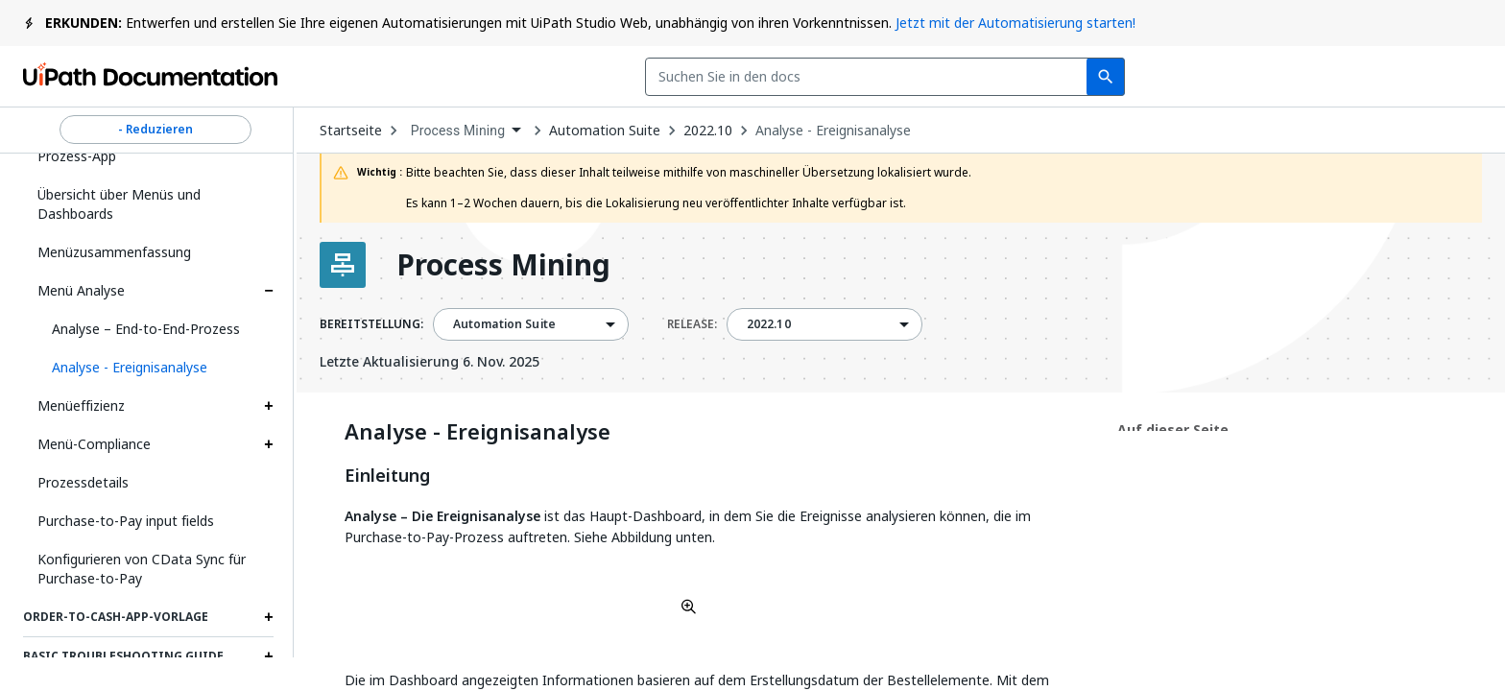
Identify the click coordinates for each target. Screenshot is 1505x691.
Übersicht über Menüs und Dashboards (119, 204)
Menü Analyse (81, 290)
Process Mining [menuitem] (458, 130)
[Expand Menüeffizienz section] (269, 406)
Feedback (1018, 77)
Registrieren (1419, 77)
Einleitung (387, 476)
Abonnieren (1156, 77)
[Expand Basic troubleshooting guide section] (269, 656)
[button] (155, 367)
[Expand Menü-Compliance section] (269, 444)
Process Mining (503, 264)
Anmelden (1291, 77)
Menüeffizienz (81, 405)
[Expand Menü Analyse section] (269, 290)
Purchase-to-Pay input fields (125, 521)
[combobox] (608, 77)
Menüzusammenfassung (114, 252)
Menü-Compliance (94, 444)
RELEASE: (692, 324)
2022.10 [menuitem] (769, 324)
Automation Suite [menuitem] (504, 324)
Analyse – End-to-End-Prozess (146, 329)
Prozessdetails (83, 482)
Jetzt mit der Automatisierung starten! (1015, 22)
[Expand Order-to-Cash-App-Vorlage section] (269, 617)
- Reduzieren (155, 129)
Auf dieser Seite (1173, 429)
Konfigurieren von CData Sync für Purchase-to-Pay (141, 568)
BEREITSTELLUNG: (371, 324)
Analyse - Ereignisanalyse (833, 130)
